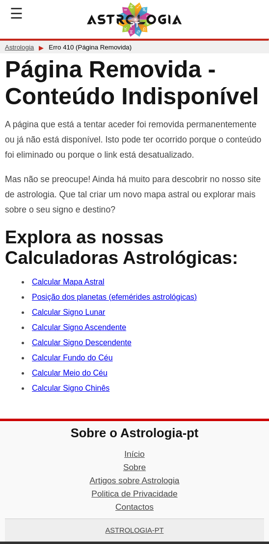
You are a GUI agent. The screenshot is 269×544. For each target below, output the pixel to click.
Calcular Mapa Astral (68, 282)
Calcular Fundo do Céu (72, 358)
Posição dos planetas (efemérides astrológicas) (114, 297)
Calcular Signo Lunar (68, 312)
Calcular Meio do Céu (70, 373)
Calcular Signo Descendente (82, 342)
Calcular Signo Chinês (70, 388)
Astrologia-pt (135, 530)
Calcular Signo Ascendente (79, 327)
